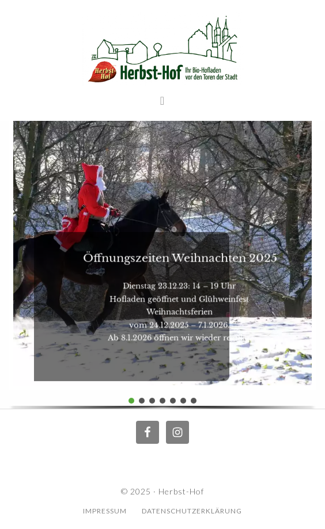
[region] (162, 262)
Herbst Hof (162, 49)
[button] (131, 401)
